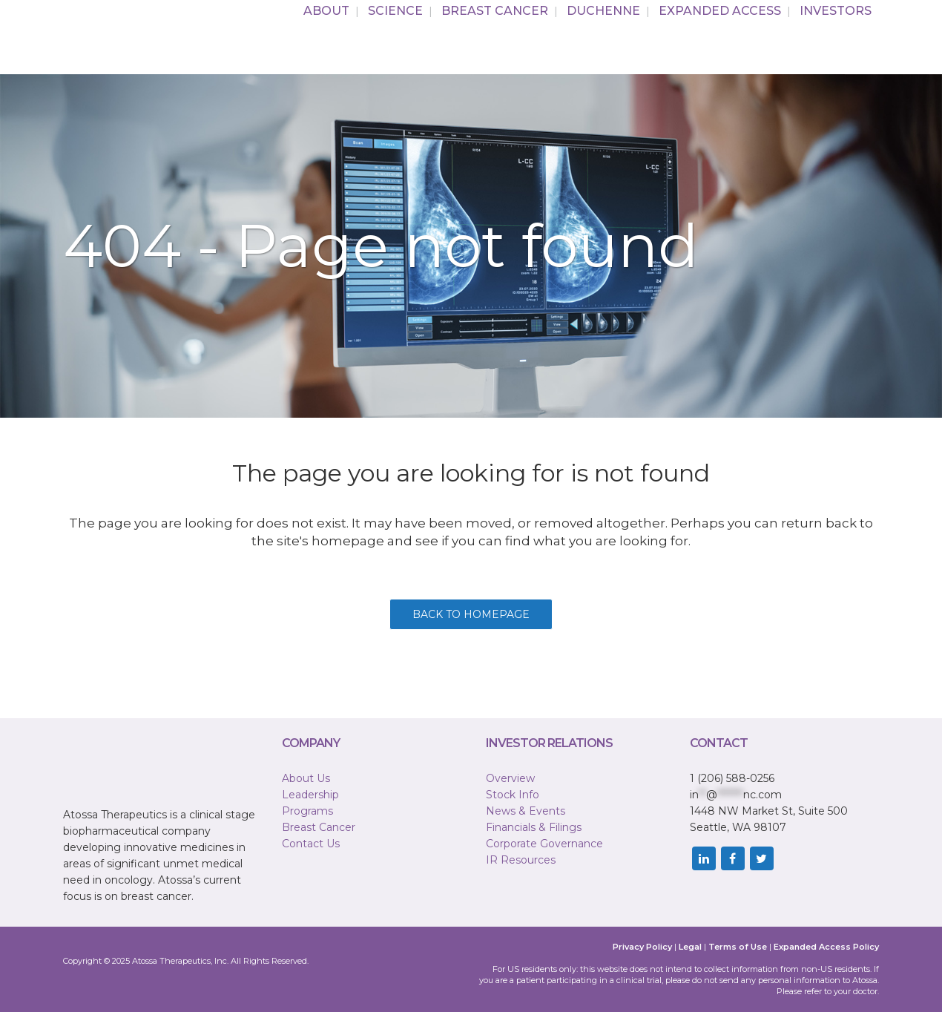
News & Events (525, 811)
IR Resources (521, 860)
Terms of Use (737, 947)
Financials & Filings (534, 827)
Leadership (310, 794)
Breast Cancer (318, 827)
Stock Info (512, 794)
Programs (307, 811)
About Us (306, 778)
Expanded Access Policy (826, 947)
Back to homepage (471, 614)
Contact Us (311, 843)
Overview (510, 778)
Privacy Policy (642, 947)
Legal (690, 947)
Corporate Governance (544, 843)
